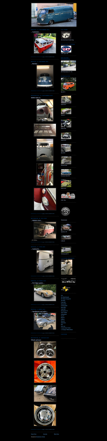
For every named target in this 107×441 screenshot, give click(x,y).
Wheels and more (36, 340)
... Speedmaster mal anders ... (39, 311)
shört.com (63, 326)
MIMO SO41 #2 (35, 97)
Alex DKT (63, 300)
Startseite (45, 434)
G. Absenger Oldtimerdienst (67, 329)
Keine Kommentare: (50, 56)
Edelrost (62, 319)
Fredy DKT (63, 302)
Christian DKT (64, 305)
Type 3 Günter (64, 312)
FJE (62, 295)
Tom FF (62, 315)
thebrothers (63, 322)
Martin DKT (63, 304)
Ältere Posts (56, 434)
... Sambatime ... (35, 32)
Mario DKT (63, 307)
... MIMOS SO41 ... (36, 220)
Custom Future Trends (65, 327)
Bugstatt (63, 317)
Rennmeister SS (64, 310)
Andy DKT (63, 309)
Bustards (63, 321)
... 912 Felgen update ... (37, 283)
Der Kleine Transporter (66, 298)
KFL (62, 324)
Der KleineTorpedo (65, 297)
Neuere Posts (33, 434)
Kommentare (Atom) (40, 436)
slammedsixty (64, 314)
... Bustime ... (34, 63)
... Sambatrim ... (35, 249)
